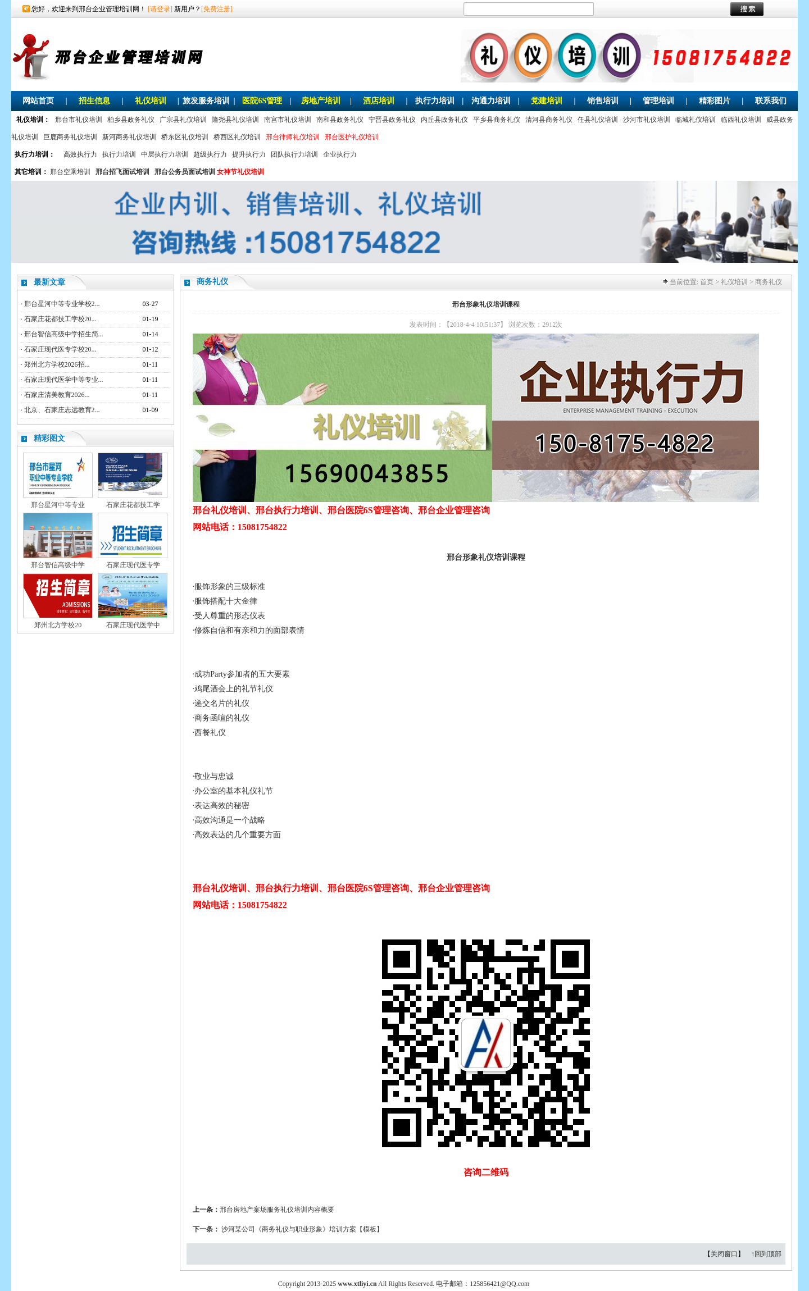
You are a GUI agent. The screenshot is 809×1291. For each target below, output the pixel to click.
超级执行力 (210, 154)
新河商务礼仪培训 (129, 137)
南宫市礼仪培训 (287, 120)
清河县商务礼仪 (548, 120)
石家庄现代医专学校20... (60, 349)
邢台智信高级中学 (58, 565)
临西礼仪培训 (741, 120)
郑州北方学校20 (57, 625)
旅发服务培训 (206, 101)
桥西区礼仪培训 (237, 137)
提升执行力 (249, 154)
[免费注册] (217, 9)
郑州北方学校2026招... (57, 364)
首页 (706, 282)
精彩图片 (714, 101)
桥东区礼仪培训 (184, 137)
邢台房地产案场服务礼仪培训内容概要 (277, 1210)
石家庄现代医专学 (133, 565)
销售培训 (603, 101)
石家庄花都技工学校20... (60, 319)
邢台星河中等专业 (58, 505)
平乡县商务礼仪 (496, 120)
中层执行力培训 (164, 154)
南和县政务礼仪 (339, 120)
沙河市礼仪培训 (646, 120)
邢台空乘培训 (70, 172)
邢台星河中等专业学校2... (62, 304)
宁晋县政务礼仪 (392, 120)
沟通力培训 (491, 101)
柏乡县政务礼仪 (130, 120)
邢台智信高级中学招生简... (63, 334)
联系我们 (771, 101)
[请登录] (160, 9)
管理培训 (658, 101)
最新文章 (49, 282)
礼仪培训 (150, 101)
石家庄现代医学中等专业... (63, 380)
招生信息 (94, 101)
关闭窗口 (724, 1254)
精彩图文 (49, 438)
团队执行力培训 (294, 154)
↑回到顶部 (766, 1254)
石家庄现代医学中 (133, 625)
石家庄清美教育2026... (57, 395)
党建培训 (546, 101)
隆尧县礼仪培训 (235, 120)
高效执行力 (80, 154)
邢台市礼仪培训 (78, 120)
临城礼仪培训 (695, 120)
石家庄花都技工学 (133, 505)
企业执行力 (340, 154)
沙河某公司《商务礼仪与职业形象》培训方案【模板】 (302, 1229)
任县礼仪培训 (598, 120)
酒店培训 (378, 101)
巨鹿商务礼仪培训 (70, 137)
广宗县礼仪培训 (183, 120)
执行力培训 (435, 101)
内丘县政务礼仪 (444, 120)
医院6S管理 (262, 101)
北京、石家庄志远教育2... (62, 410)
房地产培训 (320, 101)
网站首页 (38, 101)
